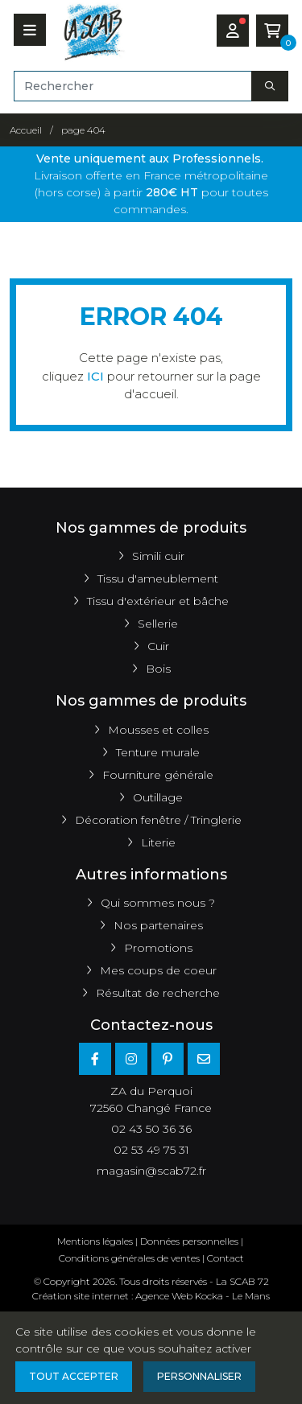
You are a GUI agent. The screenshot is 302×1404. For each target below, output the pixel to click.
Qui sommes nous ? (158, 903)
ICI (95, 376)
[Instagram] (131, 1059)
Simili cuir (158, 556)
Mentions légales (95, 1241)
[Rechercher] (133, 86)
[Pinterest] (167, 1059)
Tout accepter (73, 1376)
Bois (158, 668)
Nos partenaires (158, 925)
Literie (158, 842)
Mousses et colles (158, 730)
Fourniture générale (157, 775)
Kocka (209, 1296)
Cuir (158, 646)
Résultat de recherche (158, 993)
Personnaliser (199, 1376)
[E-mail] (204, 1059)
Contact (225, 1258)
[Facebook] (95, 1059)
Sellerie (158, 623)
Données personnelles (189, 1241)
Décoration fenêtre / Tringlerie (158, 820)
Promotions (158, 948)
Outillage (158, 797)
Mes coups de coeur (158, 970)
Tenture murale (158, 752)
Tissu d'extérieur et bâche (158, 601)
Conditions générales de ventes (129, 1258)
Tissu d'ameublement (157, 578)
